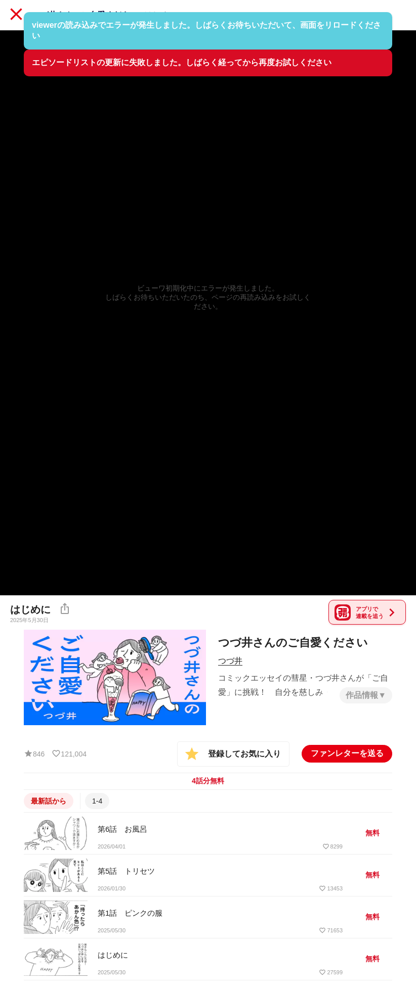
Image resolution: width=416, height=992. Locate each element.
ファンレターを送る (347, 752)
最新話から (48, 800)
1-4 (97, 800)
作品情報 (362, 694)
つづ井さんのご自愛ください (85, 15)
